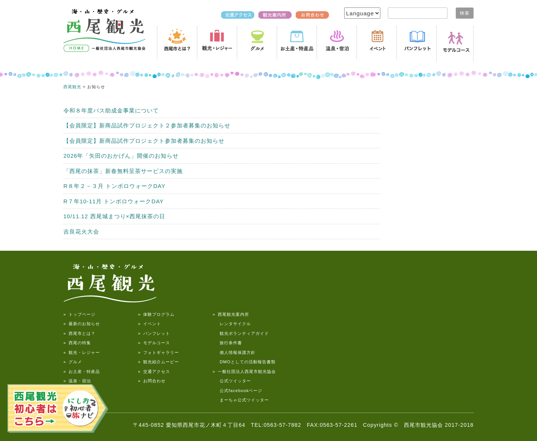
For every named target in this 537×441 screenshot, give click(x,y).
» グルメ (72, 362)
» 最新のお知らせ (81, 323)
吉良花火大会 (81, 231)
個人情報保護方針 (234, 352)
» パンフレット (154, 333)
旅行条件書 (227, 342)
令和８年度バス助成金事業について (111, 110)
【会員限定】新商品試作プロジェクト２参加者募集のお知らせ (146, 125)
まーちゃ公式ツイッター (241, 400)
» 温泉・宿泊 (77, 381)
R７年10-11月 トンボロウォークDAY (113, 201)
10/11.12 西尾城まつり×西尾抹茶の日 (114, 216)
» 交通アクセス (154, 371)
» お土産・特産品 (81, 371)
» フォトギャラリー (158, 352)
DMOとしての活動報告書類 (244, 362)
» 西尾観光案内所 (231, 314)
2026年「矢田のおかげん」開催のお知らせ (121, 155)
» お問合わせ (152, 381)
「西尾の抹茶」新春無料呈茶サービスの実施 (123, 171)
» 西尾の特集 (77, 342)
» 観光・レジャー (81, 352)
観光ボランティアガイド (241, 333)
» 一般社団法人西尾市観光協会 (244, 371)
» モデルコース (154, 342)
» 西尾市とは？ (79, 333)
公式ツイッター (232, 381)
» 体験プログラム (156, 314)
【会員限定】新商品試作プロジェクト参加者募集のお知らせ (143, 141)
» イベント (149, 323)
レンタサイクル (232, 323)
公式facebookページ (237, 390)
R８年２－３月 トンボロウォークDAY (114, 186)
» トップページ (79, 314)
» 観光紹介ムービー (158, 362)
